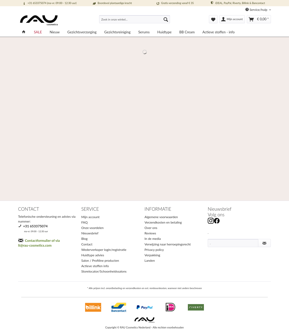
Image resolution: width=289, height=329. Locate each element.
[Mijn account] (232, 19)
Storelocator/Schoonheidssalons (104, 271)
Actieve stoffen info (95, 266)
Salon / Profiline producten (100, 260)
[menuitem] (134, 21)
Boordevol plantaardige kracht (112, 3)
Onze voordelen (92, 228)
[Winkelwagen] (259, 19)
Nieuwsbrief (89, 233)
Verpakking (152, 255)
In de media (152, 238)
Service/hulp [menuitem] (256, 9)
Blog (84, 238)
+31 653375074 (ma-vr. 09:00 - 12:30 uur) (49, 3)
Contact (86, 244)
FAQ (84, 222)
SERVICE (90, 209)
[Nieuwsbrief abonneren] (264, 243)
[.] (233, 243)
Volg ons (216, 214)
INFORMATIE (157, 209)
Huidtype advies (92, 255)
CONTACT (28, 209)
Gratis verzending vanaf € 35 (175, 3)
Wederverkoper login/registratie (103, 249)
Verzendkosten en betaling (163, 222)
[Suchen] (166, 19)
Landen (149, 260)
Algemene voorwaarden (161, 217)
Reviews (150, 233)
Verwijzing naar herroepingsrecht (167, 244)
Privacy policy (154, 249)
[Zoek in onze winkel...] (134, 19)
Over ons (150, 228)
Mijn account (90, 217)
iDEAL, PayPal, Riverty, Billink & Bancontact (237, 3)
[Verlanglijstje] (213, 19)
